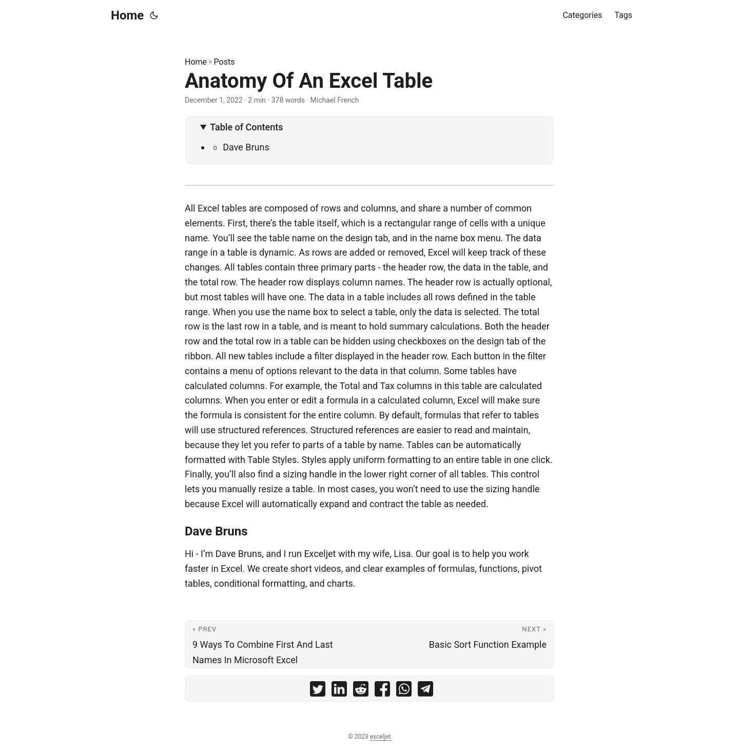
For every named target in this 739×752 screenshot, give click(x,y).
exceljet (380, 736)
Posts (224, 62)
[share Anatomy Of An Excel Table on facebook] (382, 691)
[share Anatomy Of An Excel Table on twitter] (317, 691)
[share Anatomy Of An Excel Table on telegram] (425, 691)
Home (127, 15)
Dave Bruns (246, 147)
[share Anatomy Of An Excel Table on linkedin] (339, 691)
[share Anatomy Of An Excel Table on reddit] (360, 691)
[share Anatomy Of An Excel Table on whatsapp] (404, 691)
